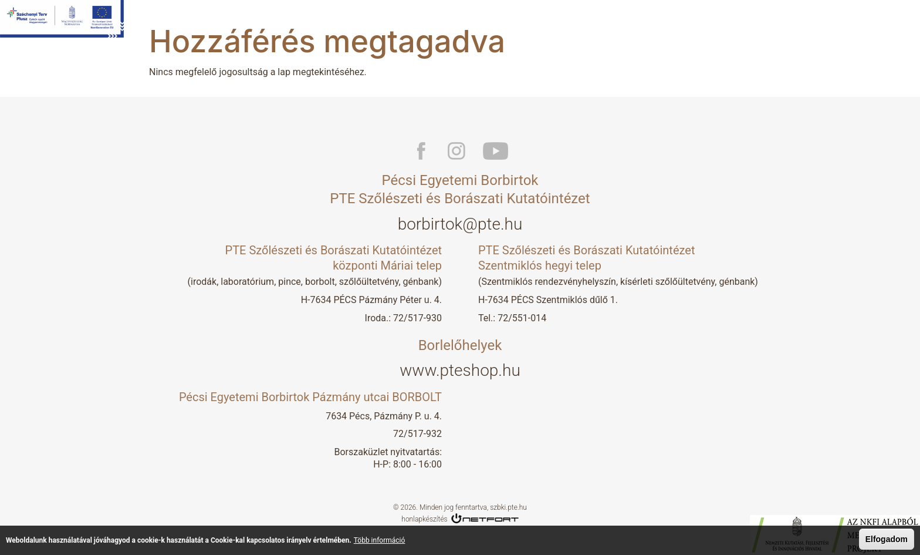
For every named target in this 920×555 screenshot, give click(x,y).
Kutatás (539, 23)
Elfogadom (886, 539)
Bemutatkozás (478, 23)
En (908, 23)
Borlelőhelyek (645, 23)
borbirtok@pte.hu (460, 224)
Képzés (752, 23)
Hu (888, 23)
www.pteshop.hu (460, 370)
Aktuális (705, 23)
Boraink (586, 23)
